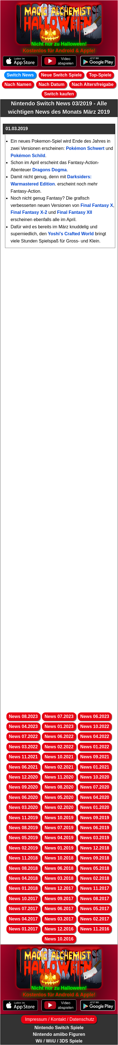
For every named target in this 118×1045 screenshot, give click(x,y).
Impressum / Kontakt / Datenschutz (59, 1019)
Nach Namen (17, 84)
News (23, 716)
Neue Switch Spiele (61, 75)
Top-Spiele (100, 75)
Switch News (20, 75)
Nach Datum (51, 84)
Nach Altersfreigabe (93, 84)
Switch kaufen (59, 93)
